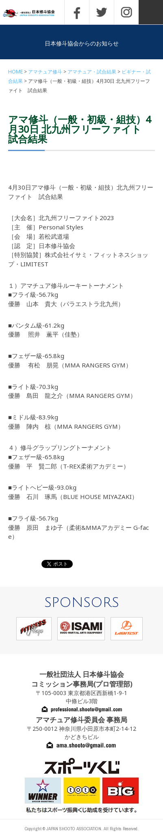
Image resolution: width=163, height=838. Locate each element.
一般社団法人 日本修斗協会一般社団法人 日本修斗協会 (34, 13)
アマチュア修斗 (45, 71)
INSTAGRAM (126, 12)
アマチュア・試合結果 (91, 71)
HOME (15, 71)
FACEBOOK (77, 12)
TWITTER (101, 12)
